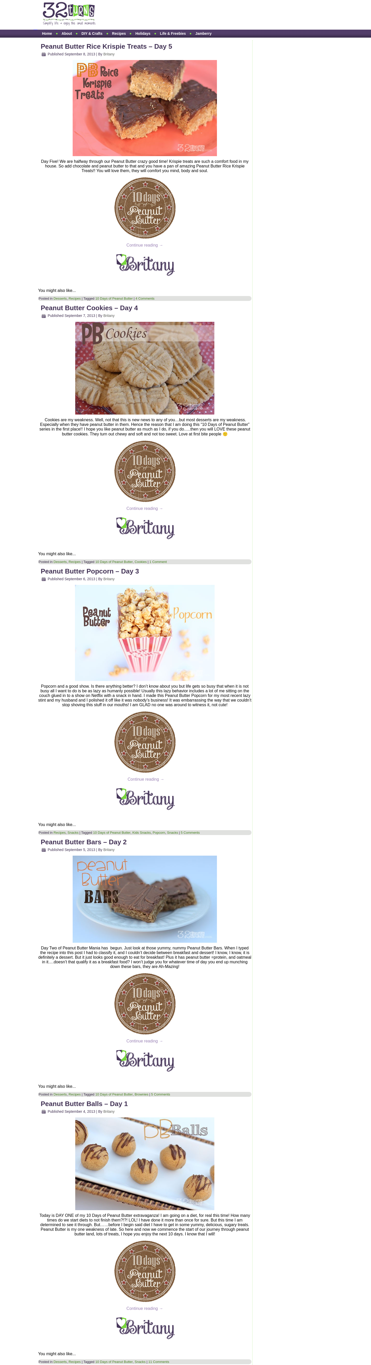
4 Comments (145, 298)
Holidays (142, 33)
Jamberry (203, 33)
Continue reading (145, 245)
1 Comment (158, 562)
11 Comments (158, 1362)
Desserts (60, 298)
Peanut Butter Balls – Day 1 (84, 1104)
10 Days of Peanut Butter (114, 298)
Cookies (140, 562)
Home (47, 33)
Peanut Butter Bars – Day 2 (84, 842)
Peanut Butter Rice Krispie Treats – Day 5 (106, 46)
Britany (109, 54)
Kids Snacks (141, 833)
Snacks (73, 833)
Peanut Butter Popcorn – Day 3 (90, 571)
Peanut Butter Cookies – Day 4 (89, 308)
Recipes (119, 33)
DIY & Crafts (91, 33)
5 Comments (190, 833)
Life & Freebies (173, 33)
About (67, 33)
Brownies (141, 1094)
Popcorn (159, 833)
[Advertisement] (199, 15)
